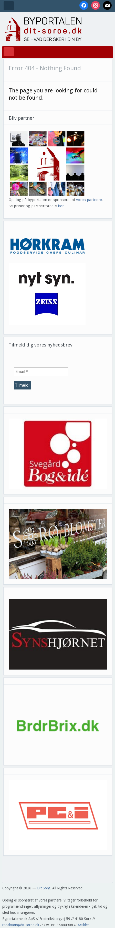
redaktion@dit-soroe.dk (20, 925)
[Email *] (41, 371)
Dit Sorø (43, 888)
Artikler (83, 925)
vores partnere (89, 199)
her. (61, 206)
